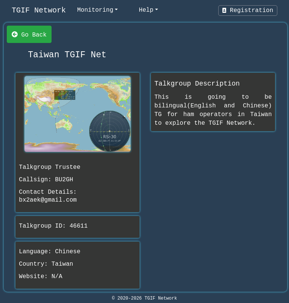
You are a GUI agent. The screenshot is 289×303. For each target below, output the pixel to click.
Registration (247, 10)
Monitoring (95, 10)
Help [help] (146, 10)
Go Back (29, 34)
